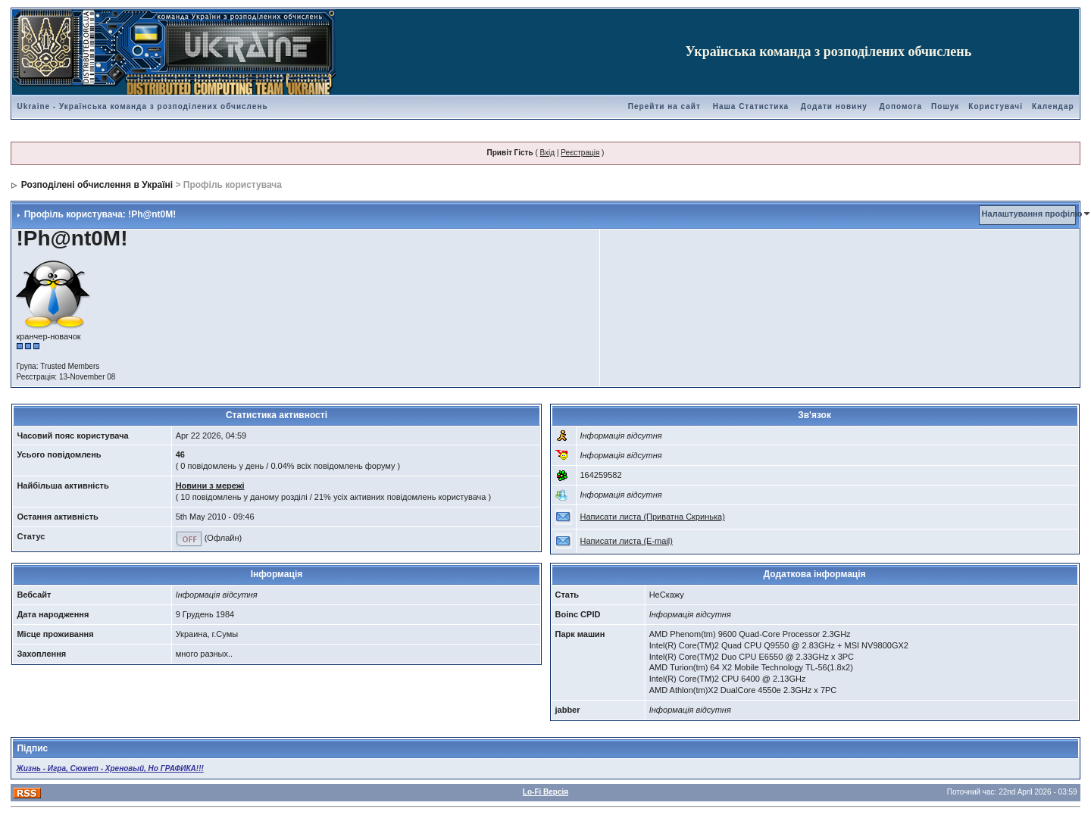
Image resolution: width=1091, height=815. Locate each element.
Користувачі (995, 106)
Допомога (901, 106)
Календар (1053, 106)
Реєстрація (580, 152)
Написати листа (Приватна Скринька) (652, 516)
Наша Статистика (751, 106)
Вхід (547, 152)
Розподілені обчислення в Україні (97, 185)
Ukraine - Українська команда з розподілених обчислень (142, 106)
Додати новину (834, 106)
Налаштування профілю (1032, 213)
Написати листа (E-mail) (626, 540)
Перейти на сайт (664, 106)
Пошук (945, 106)
